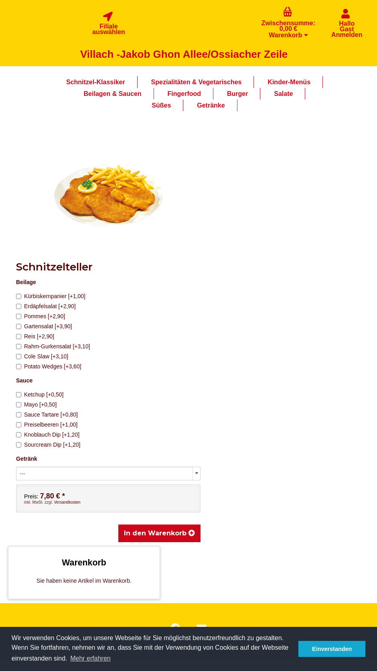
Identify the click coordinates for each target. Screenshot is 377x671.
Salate (283, 93)
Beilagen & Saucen (113, 93)
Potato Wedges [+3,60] (48, 366)
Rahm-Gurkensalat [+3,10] (53, 346)
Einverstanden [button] (332, 649)
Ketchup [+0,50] (39, 394)
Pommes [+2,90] (40, 316)
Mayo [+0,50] (36, 404)
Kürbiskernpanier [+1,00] (50, 296)
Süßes (161, 105)
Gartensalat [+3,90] (44, 326)
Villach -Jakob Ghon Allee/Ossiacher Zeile (184, 54)
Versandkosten (67, 502)
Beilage (26, 282)
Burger (237, 93)
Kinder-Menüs (289, 82)
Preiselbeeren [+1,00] (46, 424)
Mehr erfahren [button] (90, 658)
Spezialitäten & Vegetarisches (196, 82)
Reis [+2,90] (35, 336)
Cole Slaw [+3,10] (42, 356)
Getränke (211, 105)
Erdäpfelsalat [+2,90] (46, 306)
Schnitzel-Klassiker (95, 82)
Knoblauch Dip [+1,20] (47, 434)
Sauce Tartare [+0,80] (47, 414)
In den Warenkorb (159, 533)
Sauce (24, 380)
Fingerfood (184, 93)
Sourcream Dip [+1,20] (48, 444)
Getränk (26, 458)
